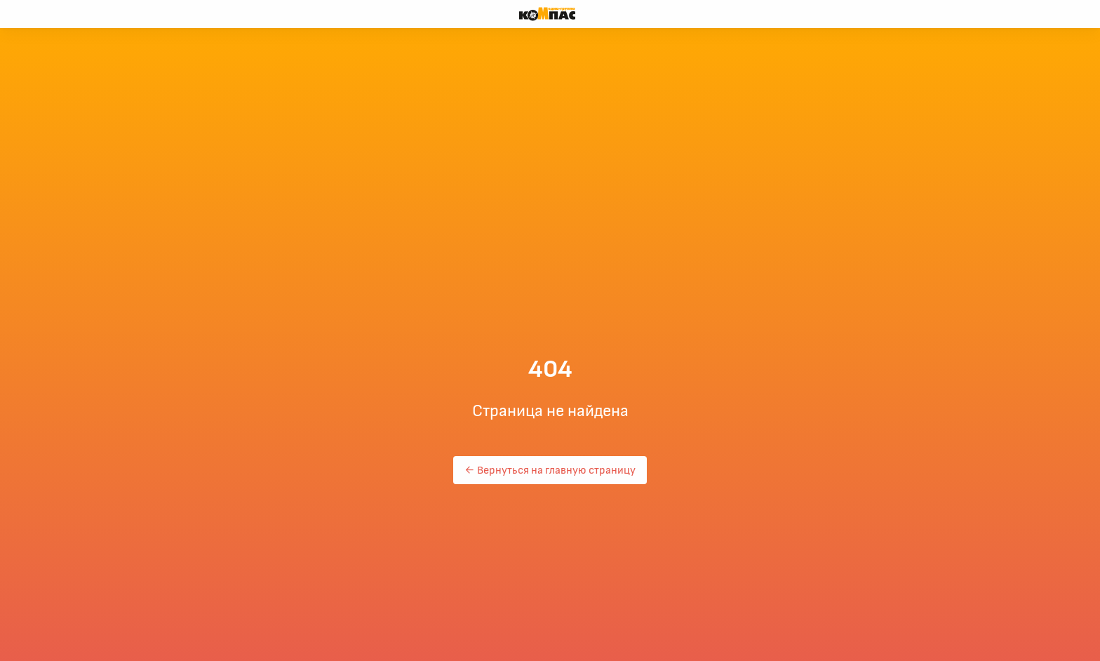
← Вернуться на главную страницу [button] (550, 470)
